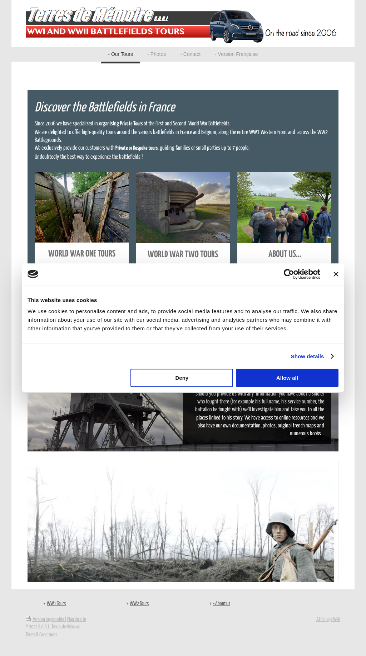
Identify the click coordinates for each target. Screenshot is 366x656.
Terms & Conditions (41, 634)
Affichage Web (328, 619)
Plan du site (76, 619)
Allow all (287, 378)
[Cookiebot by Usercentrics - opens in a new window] (289, 274)
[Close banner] (335, 274)
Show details (307, 356)
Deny (182, 378)
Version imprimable (45, 619)
